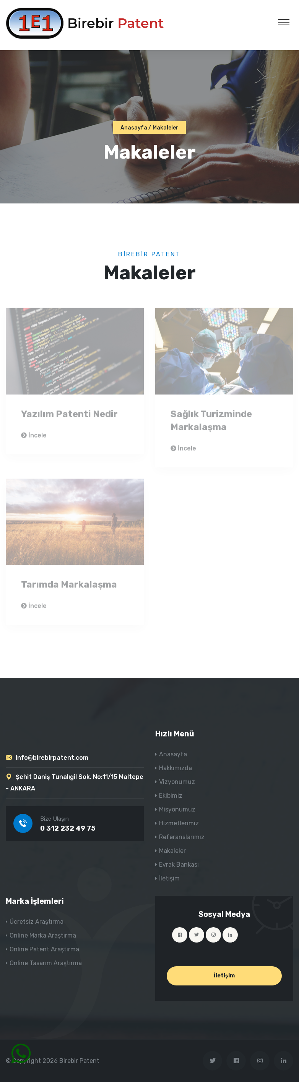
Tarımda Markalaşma (69, 586)
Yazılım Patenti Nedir (69, 415)
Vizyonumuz (177, 781)
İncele (34, 437)
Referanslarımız (182, 837)
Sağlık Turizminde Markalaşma (211, 422)
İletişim (169, 878)
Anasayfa (133, 128)
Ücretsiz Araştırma (36, 921)
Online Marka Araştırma (43, 935)
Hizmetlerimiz (179, 823)
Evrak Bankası (179, 864)
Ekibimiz (170, 795)
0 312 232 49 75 (68, 828)
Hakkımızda (175, 768)
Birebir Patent (79, 1060)
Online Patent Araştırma (44, 949)
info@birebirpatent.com (52, 757)
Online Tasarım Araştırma (46, 963)
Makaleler (172, 850)
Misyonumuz (177, 809)
